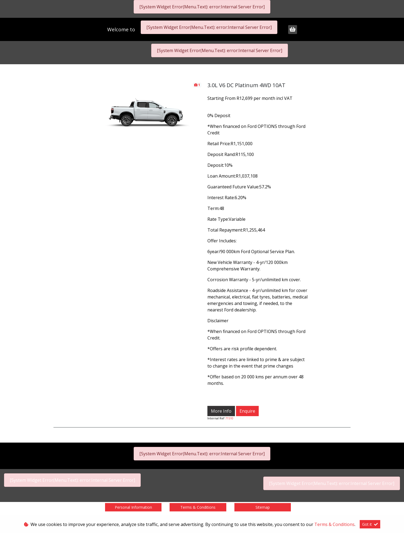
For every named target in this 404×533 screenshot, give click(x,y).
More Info (221, 411)
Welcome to (121, 29)
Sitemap (262, 507)
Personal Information (133, 507)
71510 (229, 418)
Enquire (247, 411)
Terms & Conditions (198, 507)
